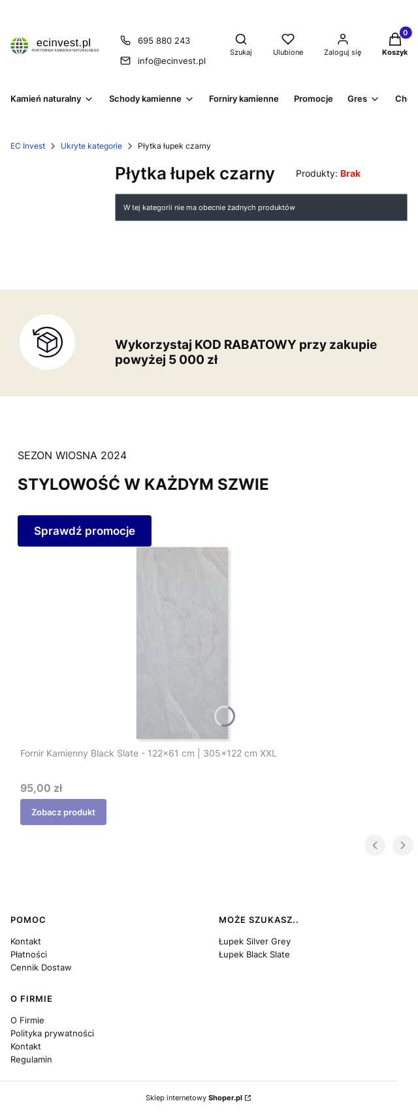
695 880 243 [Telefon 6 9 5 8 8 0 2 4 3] (164, 40)
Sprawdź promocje (84, 530)
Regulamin (31, 1059)
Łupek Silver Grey (255, 941)
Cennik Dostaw (41, 967)
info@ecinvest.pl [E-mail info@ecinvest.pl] (172, 60)
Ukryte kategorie (91, 146)
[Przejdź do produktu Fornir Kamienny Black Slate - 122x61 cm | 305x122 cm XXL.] (183, 644)
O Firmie (27, 1020)
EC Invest (27, 146)
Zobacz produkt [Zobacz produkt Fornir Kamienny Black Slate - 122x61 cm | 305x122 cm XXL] (63, 812)
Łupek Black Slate (254, 954)
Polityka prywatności (52, 1033)
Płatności (28, 954)
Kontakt (25, 941)
